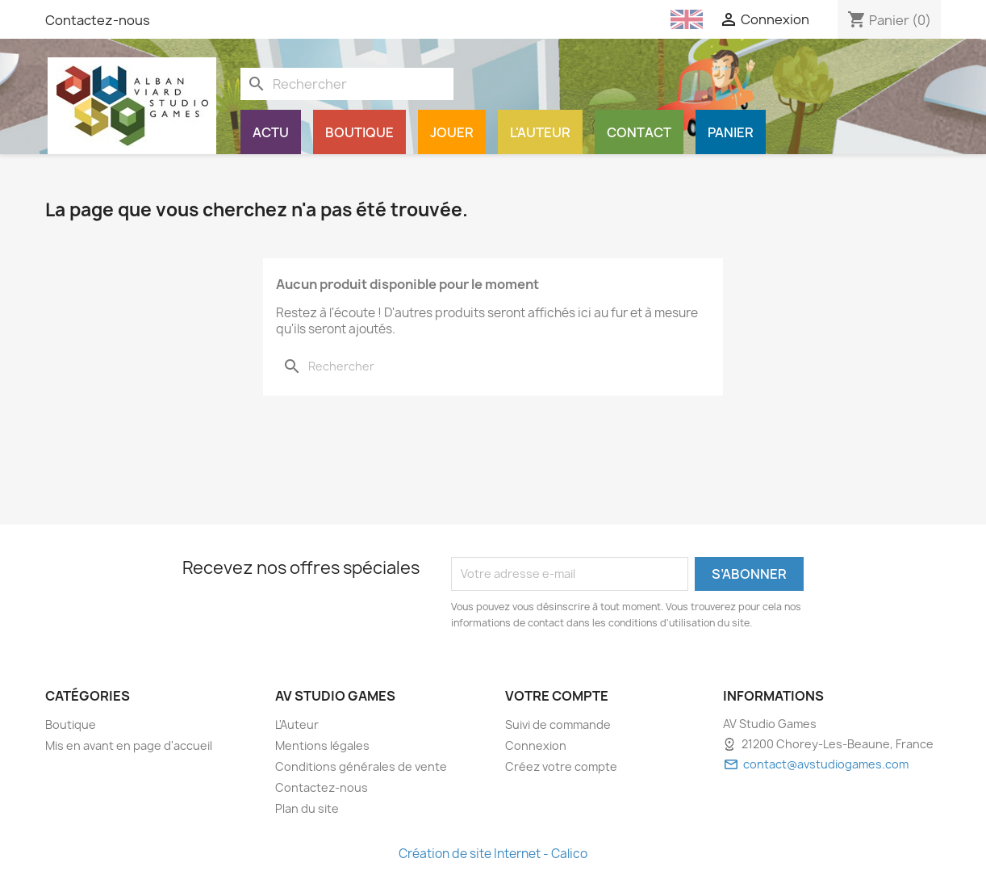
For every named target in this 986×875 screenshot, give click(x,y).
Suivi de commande (558, 724)
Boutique (359, 132)
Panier (731, 132)
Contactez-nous (97, 20)
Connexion (535, 745)
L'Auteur (540, 132)
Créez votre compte (561, 766)
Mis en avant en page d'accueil (128, 745)
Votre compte (556, 696)
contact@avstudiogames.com (826, 764)
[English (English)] (687, 19)
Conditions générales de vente (361, 766)
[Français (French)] (642, 19)
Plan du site (307, 808)
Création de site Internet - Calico (493, 853)
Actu (271, 132)
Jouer (452, 132)
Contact (639, 132)
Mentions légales (322, 745)
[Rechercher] (346, 84)
